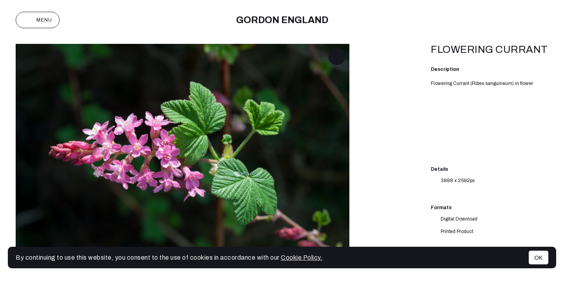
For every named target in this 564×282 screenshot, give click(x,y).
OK (538, 257)
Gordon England (282, 20)
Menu (37, 20)
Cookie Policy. (301, 257)
